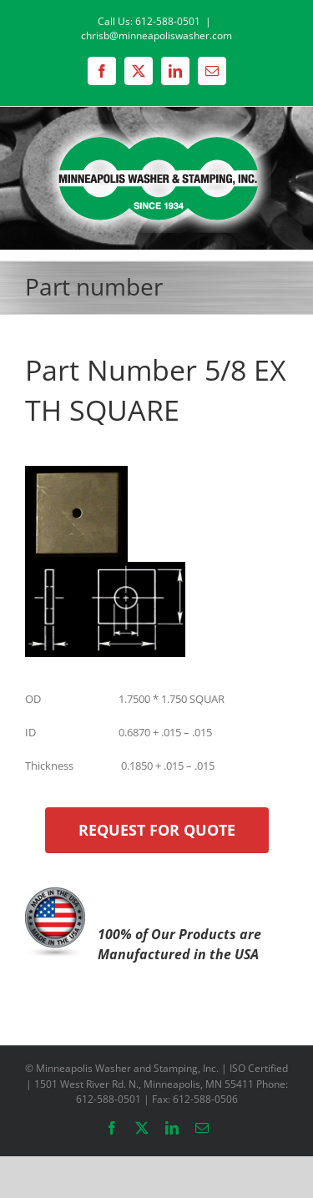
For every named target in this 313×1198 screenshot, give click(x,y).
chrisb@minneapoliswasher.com (156, 35)
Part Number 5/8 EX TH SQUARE (155, 390)
